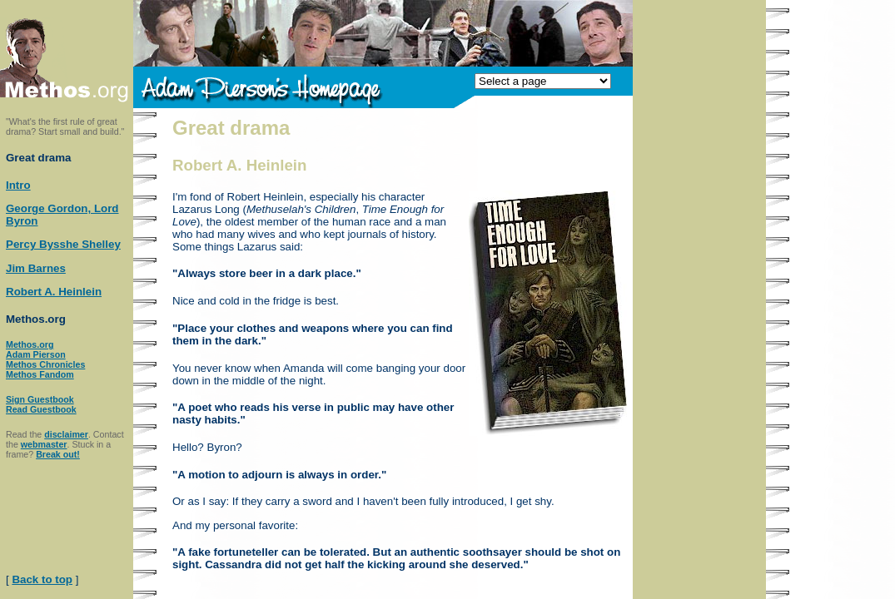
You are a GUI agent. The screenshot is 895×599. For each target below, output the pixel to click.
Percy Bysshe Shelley (63, 244)
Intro (18, 185)
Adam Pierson (36, 354)
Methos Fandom (40, 374)
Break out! (58, 454)
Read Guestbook (41, 409)
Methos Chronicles (45, 364)
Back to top (42, 579)
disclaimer (66, 434)
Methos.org (29, 344)
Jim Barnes (36, 268)
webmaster (44, 444)
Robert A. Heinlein (54, 291)
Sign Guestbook (40, 399)
